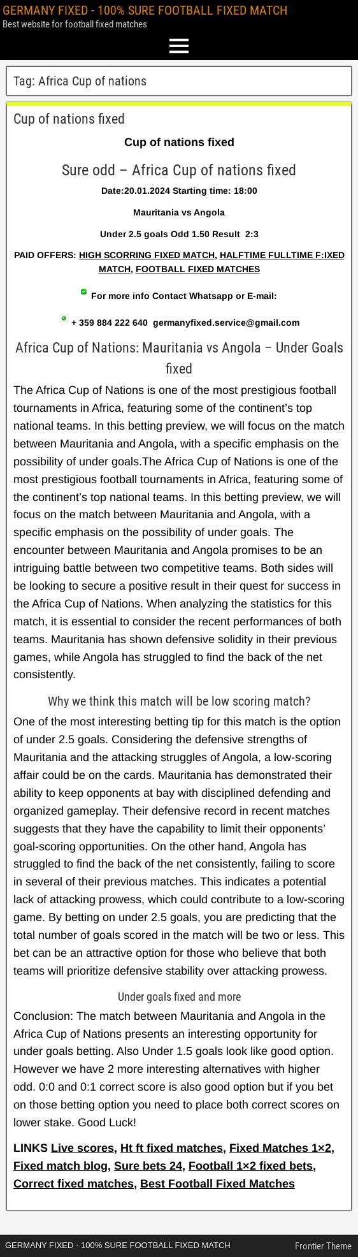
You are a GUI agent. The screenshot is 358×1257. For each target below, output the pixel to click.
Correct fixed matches (73, 1183)
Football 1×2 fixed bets (251, 1165)
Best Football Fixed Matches (217, 1183)
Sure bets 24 (148, 1165)
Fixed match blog (60, 1165)
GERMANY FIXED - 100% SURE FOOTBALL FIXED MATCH (145, 10)
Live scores (82, 1148)
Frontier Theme (323, 1246)
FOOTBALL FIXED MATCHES (198, 269)
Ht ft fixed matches (171, 1148)
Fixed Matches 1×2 (280, 1148)
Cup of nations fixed (69, 119)
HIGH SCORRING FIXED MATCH (147, 255)
